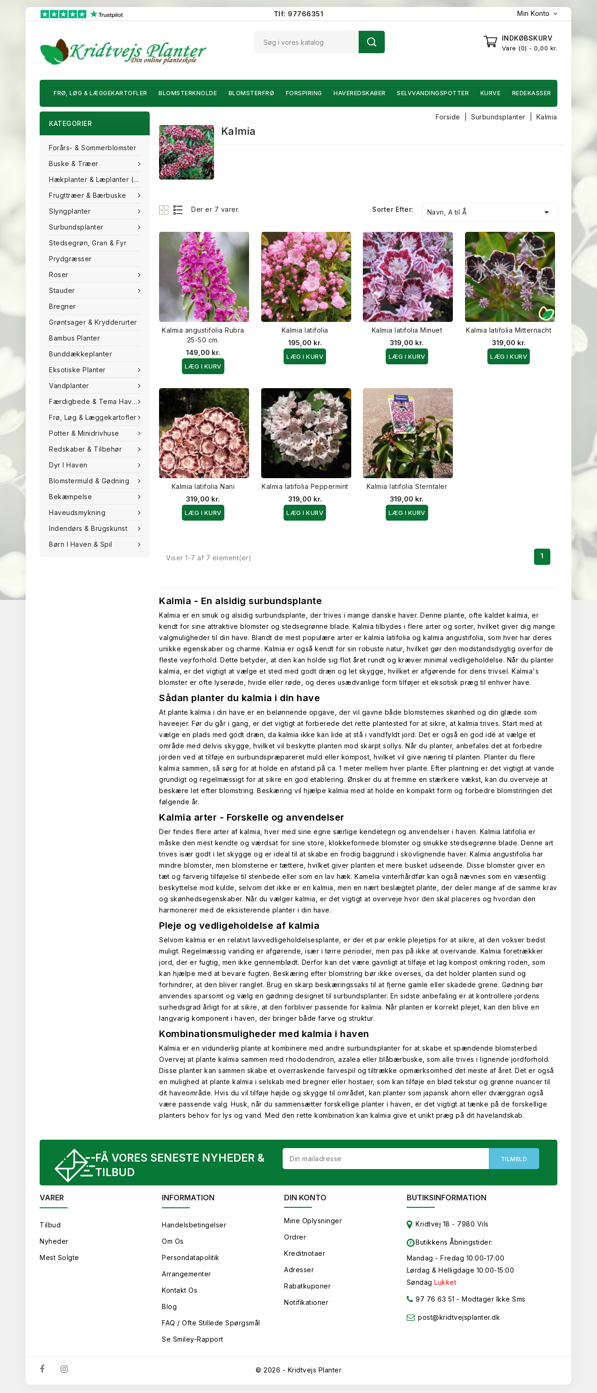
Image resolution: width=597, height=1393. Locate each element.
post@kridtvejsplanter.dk (459, 1319)
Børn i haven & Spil (81, 544)
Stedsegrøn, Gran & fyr (87, 243)
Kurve (490, 93)
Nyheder (54, 1243)
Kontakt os (179, 1291)
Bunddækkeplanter (80, 354)
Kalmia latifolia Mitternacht (508, 330)
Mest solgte (59, 1259)
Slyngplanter (71, 211)
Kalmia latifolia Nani (203, 486)
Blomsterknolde (188, 93)
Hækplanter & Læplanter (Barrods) (99, 179)
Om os (173, 1243)
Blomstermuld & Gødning (90, 481)
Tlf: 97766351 (299, 14)
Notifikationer (306, 1304)
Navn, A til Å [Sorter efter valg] (489, 212)
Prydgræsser (70, 259)
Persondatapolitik (191, 1259)
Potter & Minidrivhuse (85, 433)
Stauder (63, 290)
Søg (372, 42)
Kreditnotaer (304, 1255)
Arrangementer (186, 1275)
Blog (169, 1308)
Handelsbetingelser (194, 1226)
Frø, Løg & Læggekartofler (100, 93)
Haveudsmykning (78, 512)
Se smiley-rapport (192, 1340)
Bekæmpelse (71, 497)
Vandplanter (70, 386)
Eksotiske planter (78, 370)
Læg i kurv (203, 366)
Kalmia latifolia (305, 330)
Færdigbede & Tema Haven (95, 401)
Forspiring (304, 93)
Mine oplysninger (313, 1222)
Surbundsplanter (77, 227)
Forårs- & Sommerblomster (92, 148)
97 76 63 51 (431, 1302)
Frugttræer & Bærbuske (88, 195)
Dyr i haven (69, 465)
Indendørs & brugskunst (89, 528)
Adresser (299, 1271)
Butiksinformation (446, 1199)
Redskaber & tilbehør (86, 449)
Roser (59, 275)
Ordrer (295, 1238)
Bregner (62, 306)
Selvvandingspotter (433, 93)
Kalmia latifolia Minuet (407, 330)
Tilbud (50, 1226)
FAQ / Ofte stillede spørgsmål (211, 1324)
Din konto (305, 1199)
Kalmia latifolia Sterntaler (407, 486)
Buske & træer (74, 163)
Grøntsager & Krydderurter (93, 322)
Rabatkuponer (307, 1287)
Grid (165, 210)
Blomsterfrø (252, 93)
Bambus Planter (74, 338)
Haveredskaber (359, 93)
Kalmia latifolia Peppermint (305, 486)
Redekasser (531, 93)
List (178, 210)
